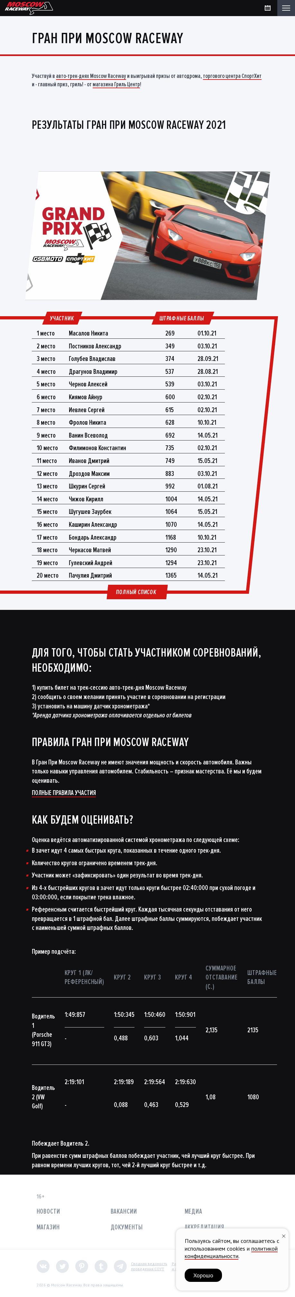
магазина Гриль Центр (116, 84)
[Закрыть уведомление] (284, 1235)
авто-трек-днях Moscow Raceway (91, 76)
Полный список (136, 592)
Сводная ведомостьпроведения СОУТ (149, 1266)
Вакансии (124, 1211)
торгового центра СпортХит (232, 76)
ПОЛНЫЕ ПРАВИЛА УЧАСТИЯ (64, 793)
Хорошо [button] (203, 1275)
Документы (127, 1227)
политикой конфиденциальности (231, 1252)
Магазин (48, 1227)
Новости (48, 1211)
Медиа (193, 1211)
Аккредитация (205, 1227)
